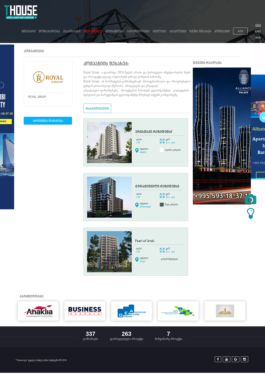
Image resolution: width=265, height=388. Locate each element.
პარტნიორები (138, 32)
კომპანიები (114, 32)
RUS (258, 37)
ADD (240, 31)
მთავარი (29, 32)
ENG (258, 31)
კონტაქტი (222, 32)
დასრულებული (97, 109)
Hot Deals (93, 31)
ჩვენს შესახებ (200, 32)
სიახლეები (177, 32)
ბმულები (159, 32)
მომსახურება (49, 32)
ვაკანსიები (71, 32)
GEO (258, 25)
